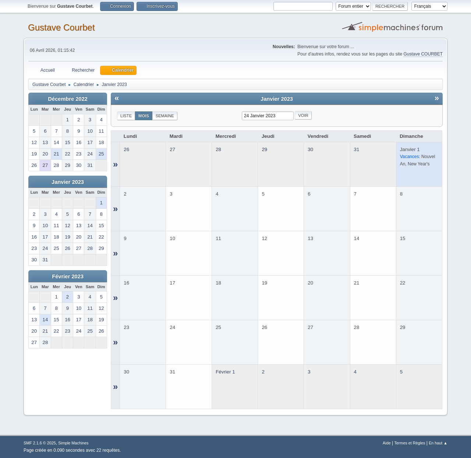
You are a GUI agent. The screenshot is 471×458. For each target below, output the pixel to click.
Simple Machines (73, 443)
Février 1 (225, 372)
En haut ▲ (438, 443)
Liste (126, 116)
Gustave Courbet (61, 27)
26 (126, 149)
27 (172, 149)
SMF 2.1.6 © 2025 (40, 443)
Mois (143, 116)
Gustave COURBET (423, 54)
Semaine (165, 116)
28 (218, 149)
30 (310, 149)
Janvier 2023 (68, 182)
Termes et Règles (409, 443)
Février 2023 (68, 276)
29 (264, 149)
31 (357, 149)
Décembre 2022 (68, 99)
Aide (387, 443)
